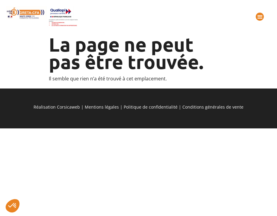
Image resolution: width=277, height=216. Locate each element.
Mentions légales (102, 107)
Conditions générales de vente (212, 107)
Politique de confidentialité (151, 107)
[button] (12, 206)
